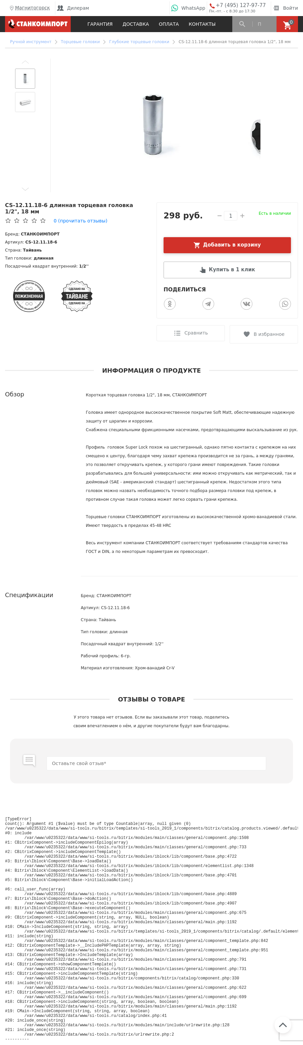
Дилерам (73, 8)
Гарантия (100, 24)
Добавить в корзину (232, 245)
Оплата (169, 24)
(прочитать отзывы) (80, 220)
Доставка (135, 24)
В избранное (269, 333)
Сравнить (195, 333)
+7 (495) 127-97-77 (241, 5)
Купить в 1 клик (232, 270)
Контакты (202, 24)
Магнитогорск (29, 8)
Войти (285, 8)
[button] (25, 62)
